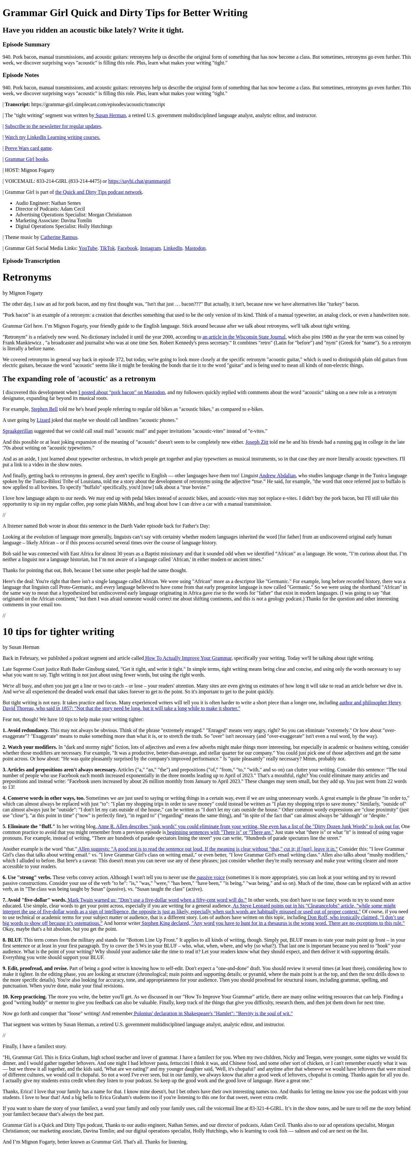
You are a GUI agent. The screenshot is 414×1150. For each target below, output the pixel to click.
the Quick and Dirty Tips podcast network (98, 192)
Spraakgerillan (18, 431)
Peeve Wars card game (28, 148)
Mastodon (195, 248)
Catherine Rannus (59, 237)
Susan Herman (110, 115)
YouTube (87, 248)
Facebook (128, 248)
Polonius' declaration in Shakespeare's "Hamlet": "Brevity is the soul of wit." (213, 1013)
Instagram (150, 248)
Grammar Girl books (26, 159)
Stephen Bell (44, 409)
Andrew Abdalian (277, 475)
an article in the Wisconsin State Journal (243, 337)
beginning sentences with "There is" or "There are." (220, 832)
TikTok (107, 248)
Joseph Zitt (256, 442)
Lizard (43, 420)
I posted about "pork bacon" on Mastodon (121, 392)
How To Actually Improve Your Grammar (187, 658)
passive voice (210, 877)
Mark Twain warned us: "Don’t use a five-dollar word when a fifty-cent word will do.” (156, 900)
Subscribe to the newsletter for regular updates (53, 126)
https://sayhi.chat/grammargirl (139, 181)
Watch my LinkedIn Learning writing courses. (52, 137)
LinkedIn (172, 248)
